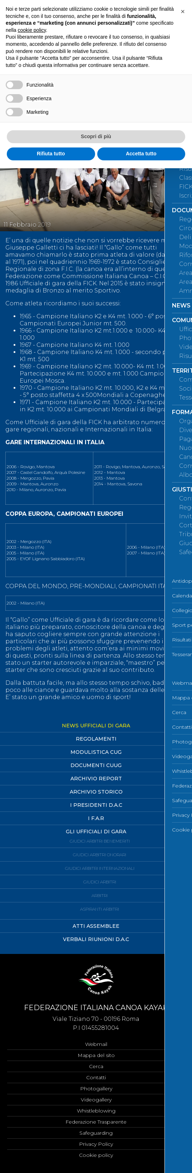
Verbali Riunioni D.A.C (96, 939)
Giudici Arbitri (99, 881)
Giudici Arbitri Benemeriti (100, 841)
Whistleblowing (96, 1110)
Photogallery (96, 1088)
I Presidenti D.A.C (96, 805)
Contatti (96, 1077)
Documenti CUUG (96, 765)
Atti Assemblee (96, 926)
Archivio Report (96, 778)
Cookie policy (96, 1155)
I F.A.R (96, 818)
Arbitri (100, 895)
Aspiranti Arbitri (99, 909)
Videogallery (96, 1099)
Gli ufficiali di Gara (96, 831)
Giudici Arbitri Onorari (99, 854)
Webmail (96, 1044)
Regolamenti (96, 739)
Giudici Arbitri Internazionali (99, 868)
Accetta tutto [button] (141, 153)
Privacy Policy (96, 1144)
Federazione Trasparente (96, 1122)
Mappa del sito (96, 1055)
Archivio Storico (96, 792)
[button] (182, 11)
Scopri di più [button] (96, 136)
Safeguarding (96, 1133)
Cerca (96, 1066)
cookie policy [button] (32, 30)
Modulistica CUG (96, 752)
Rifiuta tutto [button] (51, 153)
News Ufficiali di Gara (96, 725)
